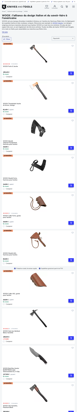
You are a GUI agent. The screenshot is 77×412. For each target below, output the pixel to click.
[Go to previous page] (34, 317)
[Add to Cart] (21, 73)
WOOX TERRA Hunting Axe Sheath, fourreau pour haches (12, 224)
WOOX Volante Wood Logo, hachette (59, 183)
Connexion (51, 8)
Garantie (42, 340)
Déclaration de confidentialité (48, 347)
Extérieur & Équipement (9, 351)
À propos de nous (44, 356)
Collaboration (43, 362)
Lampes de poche (7, 356)
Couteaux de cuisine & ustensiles (12, 347)
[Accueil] (17, 6)
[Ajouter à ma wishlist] (23, 46)
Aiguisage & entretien (8, 345)
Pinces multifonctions (8, 342)
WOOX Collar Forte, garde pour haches (36, 105)
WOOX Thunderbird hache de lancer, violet (37, 224)
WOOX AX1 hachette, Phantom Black (10, 183)
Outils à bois (5, 360)
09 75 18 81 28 (7, 371)
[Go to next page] (42, 317)
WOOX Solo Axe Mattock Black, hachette (36, 145)
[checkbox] (3, 77)
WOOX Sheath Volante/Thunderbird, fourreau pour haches (59, 68)
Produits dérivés (44, 360)
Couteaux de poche (8, 338)
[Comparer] (13, 77)
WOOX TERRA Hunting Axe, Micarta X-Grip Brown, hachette (60, 224)
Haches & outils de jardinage (14, 11)
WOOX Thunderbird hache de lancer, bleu (37, 261)
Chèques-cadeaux (45, 358)
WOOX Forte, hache (34, 182)
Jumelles (4, 358)
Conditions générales (45, 349)
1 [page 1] (38, 318)
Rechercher (59, 8)
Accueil (4, 11)
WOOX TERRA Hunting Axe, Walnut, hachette (60, 261)
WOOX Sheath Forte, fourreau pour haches (10, 105)
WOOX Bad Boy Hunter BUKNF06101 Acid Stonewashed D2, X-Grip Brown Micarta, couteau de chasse (60, 146)
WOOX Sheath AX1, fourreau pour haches (59, 105)
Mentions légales (44, 345)
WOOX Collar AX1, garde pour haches (11, 145)
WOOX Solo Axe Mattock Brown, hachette (36, 302)
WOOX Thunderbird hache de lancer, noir (12, 302)
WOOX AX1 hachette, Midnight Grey (10, 261)
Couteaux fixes (6, 340)
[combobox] (63, 38)
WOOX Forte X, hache (10, 66)
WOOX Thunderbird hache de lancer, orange (37, 67)
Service (41, 338)
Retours (41, 342)
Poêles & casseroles (8, 349)
